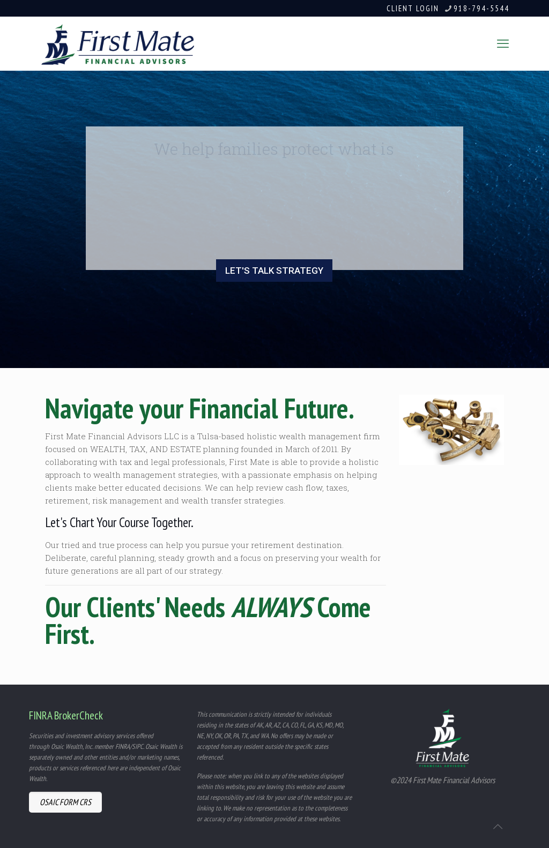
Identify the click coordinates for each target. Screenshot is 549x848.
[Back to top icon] (497, 826)
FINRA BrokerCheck (66, 715)
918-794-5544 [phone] (481, 8)
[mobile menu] (503, 43)
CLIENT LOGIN (413, 8)
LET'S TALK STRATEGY (274, 270)
